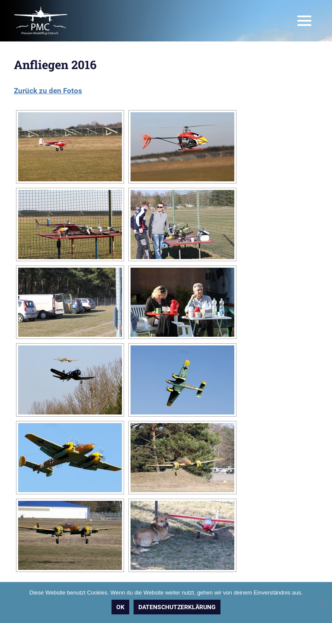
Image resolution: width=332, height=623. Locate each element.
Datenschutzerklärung (177, 607)
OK (120, 607)
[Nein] (321, 602)
